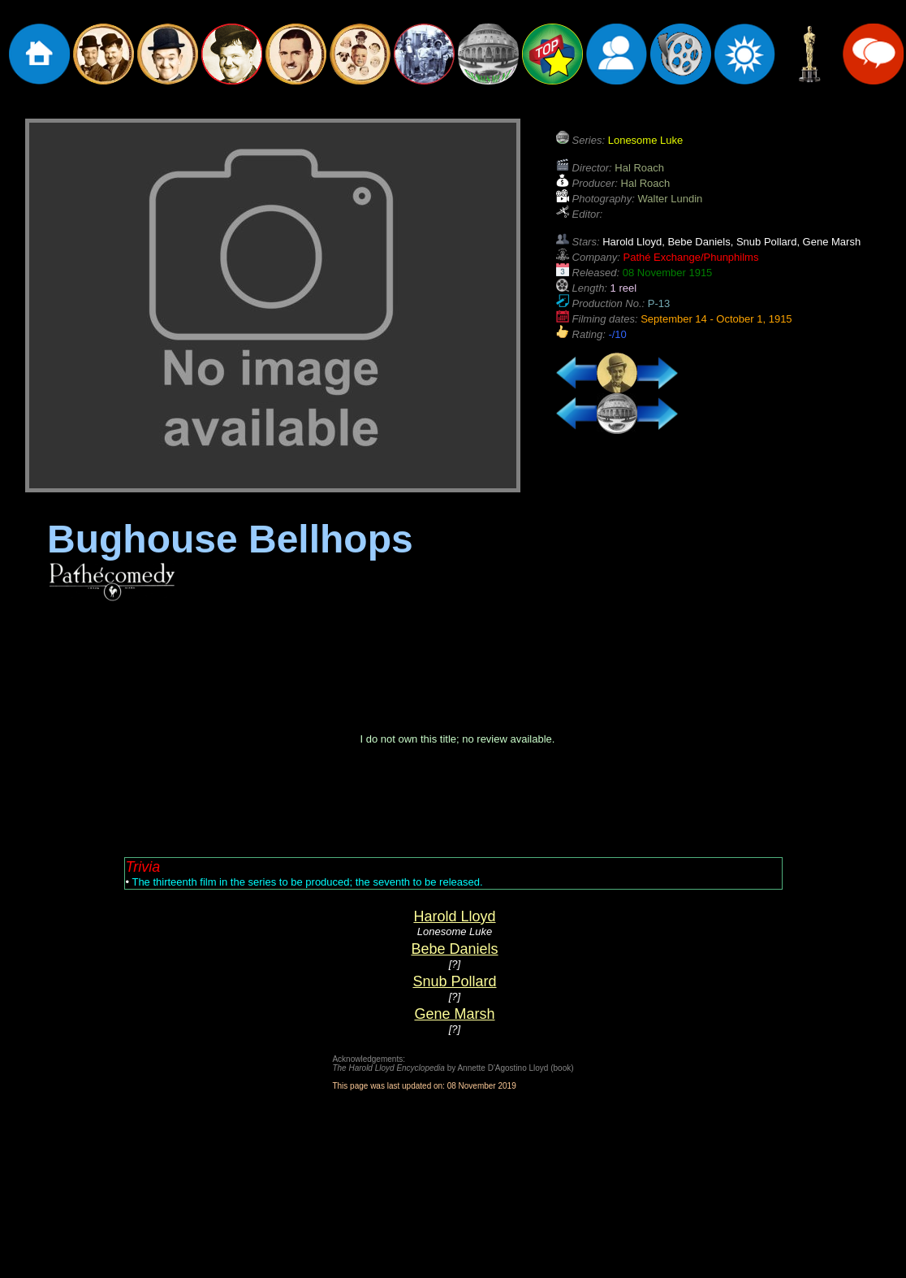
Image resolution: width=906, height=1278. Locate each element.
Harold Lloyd (454, 916)
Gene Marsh (454, 1014)
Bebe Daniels (454, 949)
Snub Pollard (454, 981)
